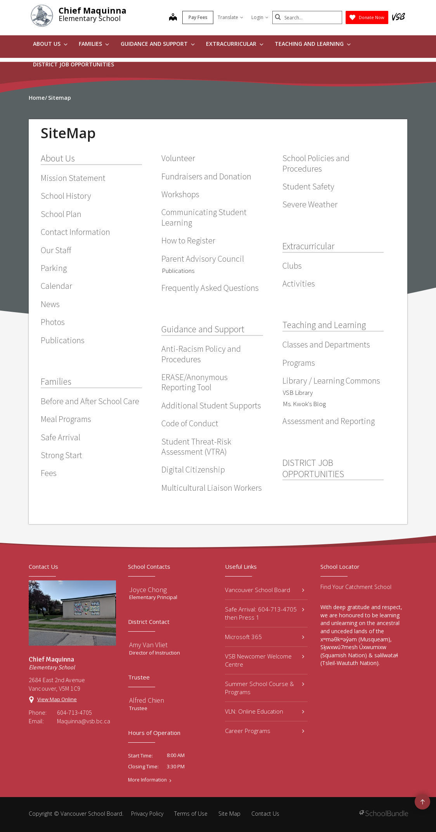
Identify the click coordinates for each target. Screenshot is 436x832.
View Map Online (57, 699)
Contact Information (75, 231)
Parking (54, 267)
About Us (50, 43)
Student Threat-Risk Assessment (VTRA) (196, 446)
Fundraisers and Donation (206, 176)
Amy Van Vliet (148, 644)
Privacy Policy (147, 813)
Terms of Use (191, 813)
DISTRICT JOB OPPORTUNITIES (73, 64)
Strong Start (61, 455)
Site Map (229, 813)
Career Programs (264, 731)
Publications (63, 340)
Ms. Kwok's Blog (304, 403)
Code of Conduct (189, 423)
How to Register (188, 240)
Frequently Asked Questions (210, 287)
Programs (298, 362)
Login (259, 17)
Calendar (56, 285)
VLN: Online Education (264, 711)
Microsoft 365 (264, 637)
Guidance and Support (158, 43)
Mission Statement (73, 177)
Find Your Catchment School (355, 587)
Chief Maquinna (92, 10)
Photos (53, 321)
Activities (298, 283)
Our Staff (56, 250)
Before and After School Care (90, 401)
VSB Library (298, 392)
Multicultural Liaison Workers (211, 487)
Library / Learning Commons (331, 380)
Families (94, 43)
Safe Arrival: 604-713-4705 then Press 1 (264, 613)
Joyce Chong (148, 589)
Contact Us (265, 813)
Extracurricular (234, 43)
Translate (230, 17)
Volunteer (178, 158)
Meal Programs (66, 418)
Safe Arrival (60, 437)
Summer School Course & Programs (264, 688)
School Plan (61, 213)
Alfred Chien (146, 700)
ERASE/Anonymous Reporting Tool (194, 382)
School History (66, 195)
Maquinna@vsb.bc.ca (83, 721)
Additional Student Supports (211, 405)
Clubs (292, 265)
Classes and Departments (326, 344)
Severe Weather (309, 204)
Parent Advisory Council (202, 258)
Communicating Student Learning (204, 217)
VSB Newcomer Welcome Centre (264, 660)
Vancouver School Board (264, 590)
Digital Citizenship (193, 469)
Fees (49, 472)
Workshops (180, 194)
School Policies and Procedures (315, 163)
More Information (147, 780)
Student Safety (308, 186)
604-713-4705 (74, 712)
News (50, 304)
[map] (173, 17)
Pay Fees (198, 17)
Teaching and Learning (313, 43)
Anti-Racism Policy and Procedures (201, 353)
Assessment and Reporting (328, 420)
